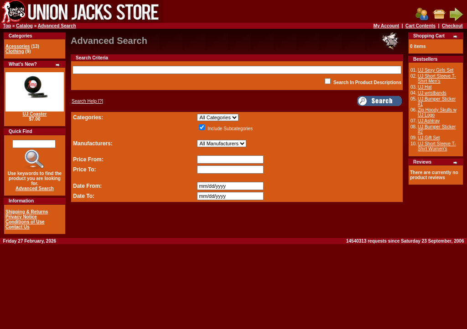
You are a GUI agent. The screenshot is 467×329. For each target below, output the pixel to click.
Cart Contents (420, 25)
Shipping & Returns (26, 211)
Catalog (24, 25)
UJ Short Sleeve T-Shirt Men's (437, 79)
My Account (386, 25)
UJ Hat (425, 87)
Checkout (452, 25)
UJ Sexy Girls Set (435, 70)
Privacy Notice (21, 216)
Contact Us (17, 226)
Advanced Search (57, 25)
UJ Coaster (35, 114)
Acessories (17, 46)
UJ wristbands (432, 93)
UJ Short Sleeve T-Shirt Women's (437, 146)
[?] (87, 101)
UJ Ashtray (429, 120)
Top (7, 25)
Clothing (14, 51)
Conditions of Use (25, 221)
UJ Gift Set (429, 137)
